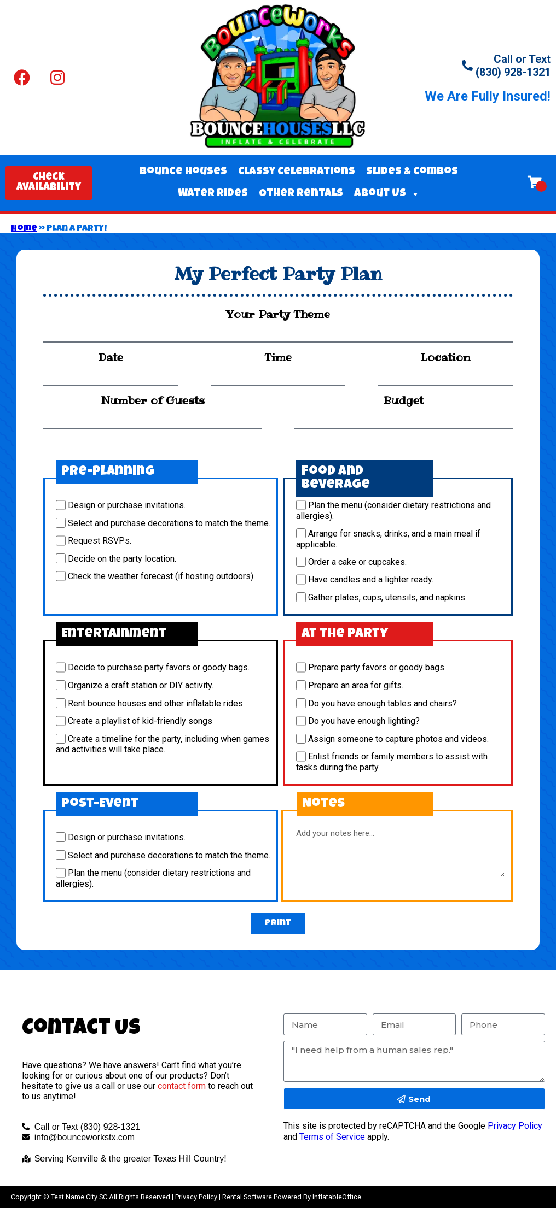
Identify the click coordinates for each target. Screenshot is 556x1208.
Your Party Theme (278, 314)
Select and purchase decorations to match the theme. (169, 523)
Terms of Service (332, 1137)
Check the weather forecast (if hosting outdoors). (161, 576)
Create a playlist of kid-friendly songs (140, 721)
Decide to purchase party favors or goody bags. (159, 668)
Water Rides (213, 193)
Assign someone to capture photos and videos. (398, 739)
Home (24, 229)
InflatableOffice (336, 1197)
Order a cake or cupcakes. (357, 562)
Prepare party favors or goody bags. (377, 668)
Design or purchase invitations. (127, 505)
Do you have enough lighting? (364, 721)
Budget (403, 400)
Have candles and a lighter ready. (370, 580)
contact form (182, 1086)
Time (278, 357)
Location (445, 357)
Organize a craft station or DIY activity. (140, 685)
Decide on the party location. (122, 558)
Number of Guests (153, 400)
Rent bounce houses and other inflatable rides (155, 703)
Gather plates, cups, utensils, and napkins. (387, 597)
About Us (387, 194)
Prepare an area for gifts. (355, 685)
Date (110, 357)
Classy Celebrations (296, 172)
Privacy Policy (515, 1126)
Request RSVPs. (99, 541)
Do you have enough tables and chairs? (382, 703)
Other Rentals (301, 193)
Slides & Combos (412, 172)
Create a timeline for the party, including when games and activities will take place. (162, 744)
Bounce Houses (183, 172)
